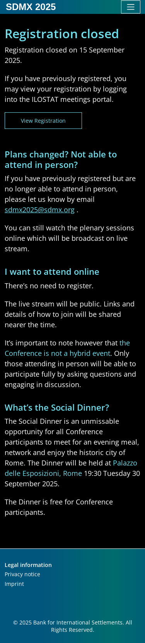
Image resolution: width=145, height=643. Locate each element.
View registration (43, 120)
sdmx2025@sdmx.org (40, 209)
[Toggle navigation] (130, 7)
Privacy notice (22, 574)
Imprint (14, 583)
